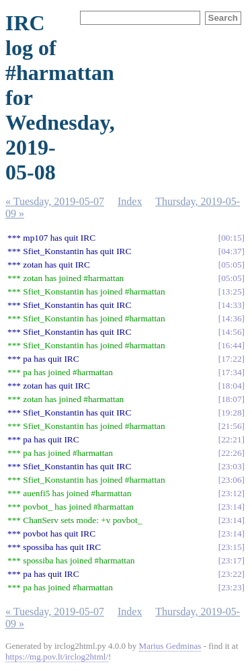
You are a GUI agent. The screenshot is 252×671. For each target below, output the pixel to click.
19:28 (231, 412)
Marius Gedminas (170, 646)
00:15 (231, 238)
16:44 (231, 345)
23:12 (231, 493)
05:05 (231, 265)
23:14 (231, 507)
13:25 (231, 291)
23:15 (231, 547)
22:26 (231, 453)
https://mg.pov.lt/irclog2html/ (56, 657)
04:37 (231, 251)
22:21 (231, 439)
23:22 (231, 574)
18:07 (231, 399)
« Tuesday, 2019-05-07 (54, 201)
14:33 (231, 305)
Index (130, 201)
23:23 (231, 587)
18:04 (231, 386)
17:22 (231, 359)
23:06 (231, 480)
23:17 (231, 560)
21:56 (231, 426)
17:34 (231, 372)
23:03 (231, 466)
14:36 (231, 318)
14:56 (231, 332)
